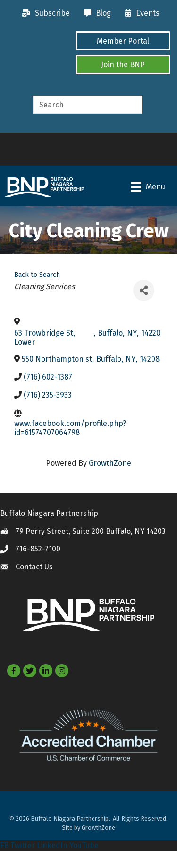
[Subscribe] (43, 13)
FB (4, 845)
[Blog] (95, 13)
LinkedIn (52, 845)
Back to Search (37, 275)
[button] (123, 40)
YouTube (84, 845)
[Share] (143, 290)
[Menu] (148, 187)
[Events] (140, 13)
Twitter (22, 845)
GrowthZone (110, 463)
